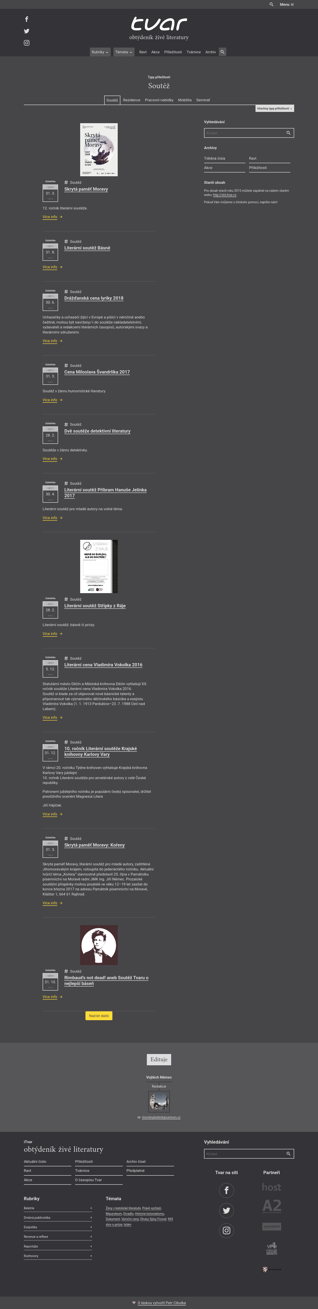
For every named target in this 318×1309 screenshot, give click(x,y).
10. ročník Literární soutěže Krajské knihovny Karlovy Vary (100, 751)
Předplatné (136, 1170)
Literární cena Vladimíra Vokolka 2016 (103, 664)
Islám (127, 1224)
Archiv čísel (136, 1161)
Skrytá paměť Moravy (86, 189)
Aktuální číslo (35, 1161)
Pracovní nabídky (159, 100)
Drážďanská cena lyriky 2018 (93, 298)
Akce (155, 52)
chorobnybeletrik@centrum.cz (161, 1117)
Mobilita (184, 100)
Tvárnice (194, 52)
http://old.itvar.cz (225, 195)
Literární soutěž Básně (87, 248)
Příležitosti (173, 52)
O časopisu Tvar (88, 1180)
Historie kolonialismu (149, 1213)
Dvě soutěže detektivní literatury (97, 431)
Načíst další (99, 1016)
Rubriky (100, 52)
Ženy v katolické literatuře (123, 1208)
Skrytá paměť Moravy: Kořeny (94, 845)
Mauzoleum (114, 1213)
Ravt (143, 52)
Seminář (203, 100)
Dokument (113, 1219)
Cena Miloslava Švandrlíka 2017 (97, 372)
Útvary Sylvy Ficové (153, 1219)
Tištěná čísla (214, 158)
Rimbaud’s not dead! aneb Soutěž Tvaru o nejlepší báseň (106, 980)
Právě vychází (151, 1208)
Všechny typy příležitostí (275, 108)
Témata (124, 52)
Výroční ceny (130, 1219)
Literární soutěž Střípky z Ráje (95, 605)
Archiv (210, 52)
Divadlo (128, 1213)
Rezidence (131, 100)
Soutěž (112, 100)
